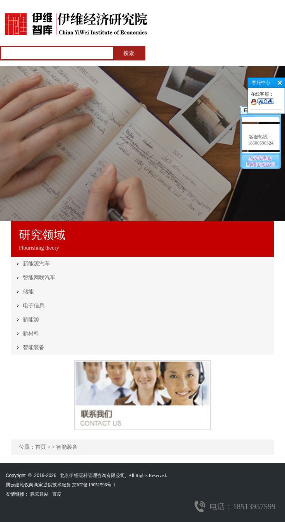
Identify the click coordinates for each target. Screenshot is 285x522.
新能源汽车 (36, 264)
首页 (40, 447)
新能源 (31, 319)
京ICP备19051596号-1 (94, 485)
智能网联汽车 (39, 278)
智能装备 (33, 347)
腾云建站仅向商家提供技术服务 (38, 485)
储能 (28, 292)
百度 (56, 494)
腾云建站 (39, 494)
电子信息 (33, 305)
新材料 (31, 333)
